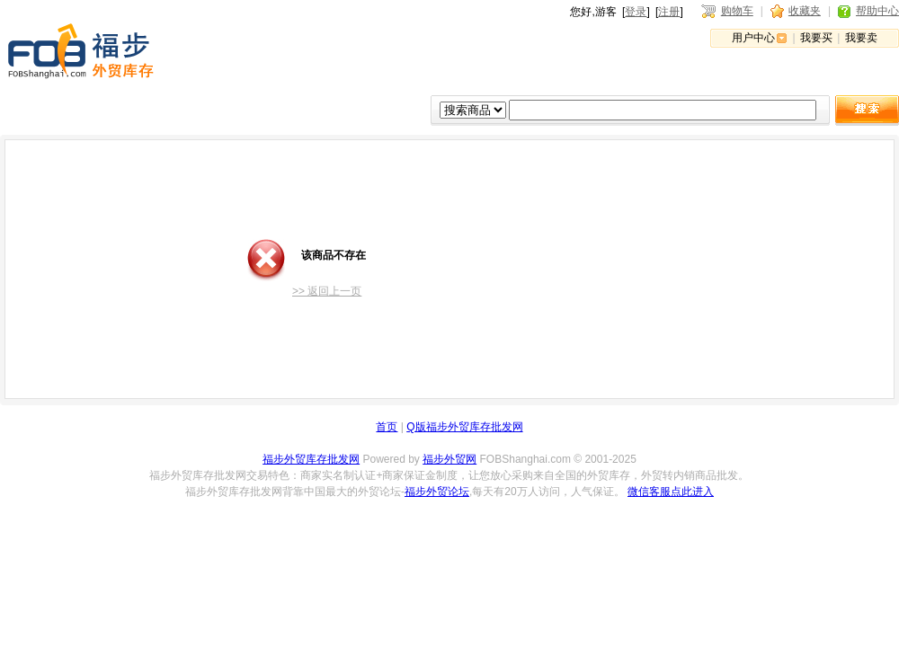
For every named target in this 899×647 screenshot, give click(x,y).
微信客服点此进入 (671, 491)
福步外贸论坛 (437, 491)
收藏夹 (804, 10)
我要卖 (861, 37)
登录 (635, 11)
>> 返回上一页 (326, 291)
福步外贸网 (449, 459)
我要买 (816, 37)
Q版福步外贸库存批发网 (464, 427)
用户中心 (753, 37)
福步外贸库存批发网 (311, 459)
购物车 (737, 10)
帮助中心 (877, 10)
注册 (669, 11)
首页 (386, 427)
